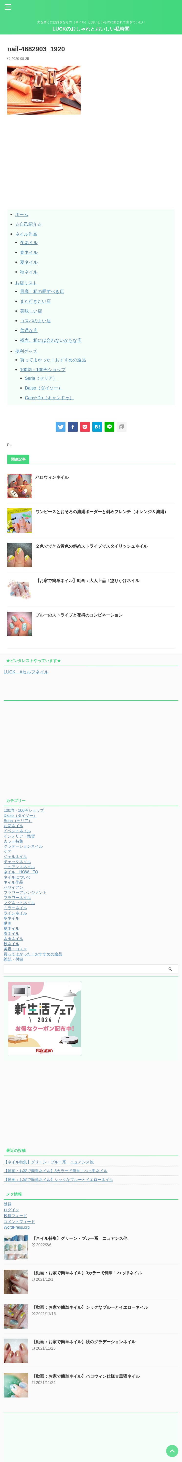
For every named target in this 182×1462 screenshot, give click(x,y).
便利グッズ (27, 351)
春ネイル (30, 252)
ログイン (11, 1210)
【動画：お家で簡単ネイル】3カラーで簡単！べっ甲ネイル (55, 1171)
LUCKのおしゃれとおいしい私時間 (91, 29)
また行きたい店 (37, 301)
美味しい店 (32, 311)
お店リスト (27, 282)
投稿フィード (15, 1215)
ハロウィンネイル (53, 477)
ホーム (22, 214)
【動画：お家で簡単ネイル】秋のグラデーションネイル (87, 1341)
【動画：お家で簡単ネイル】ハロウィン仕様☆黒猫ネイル (89, 1376)
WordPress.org (17, 1227)
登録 (7, 1204)
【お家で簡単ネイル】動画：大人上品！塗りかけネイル (90, 580)
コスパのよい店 (37, 320)
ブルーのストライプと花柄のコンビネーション (81, 615)
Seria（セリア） (43, 378)
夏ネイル (30, 262)
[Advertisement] (48, 173)
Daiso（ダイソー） (46, 387)
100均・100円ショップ (45, 369)
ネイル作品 (27, 234)
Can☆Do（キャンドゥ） (52, 397)
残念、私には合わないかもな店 (54, 340)
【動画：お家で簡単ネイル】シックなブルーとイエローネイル (58, 1179)
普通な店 (30, 330)
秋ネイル (30, 271)
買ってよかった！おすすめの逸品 (56, 359)
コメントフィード (19, 1221)
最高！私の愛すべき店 (44, 291)
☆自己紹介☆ (29, 224)
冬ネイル (30, 242)
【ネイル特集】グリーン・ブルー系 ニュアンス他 (49, 1162)
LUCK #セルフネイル (29, 671)
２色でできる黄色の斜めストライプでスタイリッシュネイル (94, 546)
